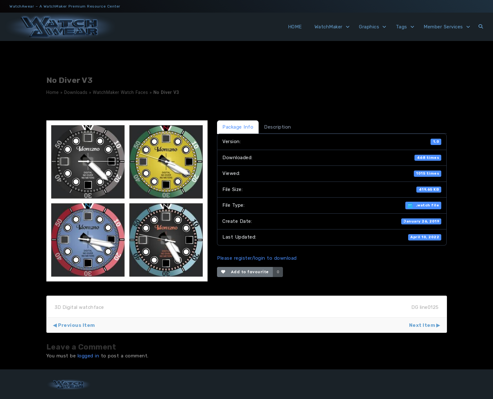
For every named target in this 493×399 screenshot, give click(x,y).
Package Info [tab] (237, 127)
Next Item (422, 325)
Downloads (75, 92)
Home (52, 92)
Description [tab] (277, 127)
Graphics (369, 27)
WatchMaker (328, 27)
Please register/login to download (257, 258)
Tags (401, 27)
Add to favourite (245, 271)
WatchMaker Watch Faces (120, 92)
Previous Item (76, 325)
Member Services (443, 27)
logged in (88, 356)
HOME (295, 27)
